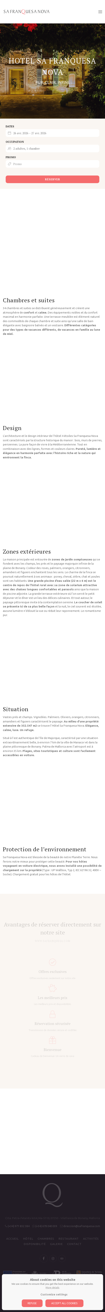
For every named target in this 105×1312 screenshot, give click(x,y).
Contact (74, 1244)
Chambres (46, 1238)
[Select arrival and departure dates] (52, 133)
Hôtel (28, 1238)
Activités (91, 1238)
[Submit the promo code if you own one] (52, 164)
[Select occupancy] (52, 148)
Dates (10, 126)
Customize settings (54, 1294)
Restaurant (68, 1238)
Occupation (15, 142)
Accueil (12, 1238)
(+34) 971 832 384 (19, 1226)
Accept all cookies (64, 1303)
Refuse (32, 1303)
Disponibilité (35, 1244)
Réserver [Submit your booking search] (52, 179)
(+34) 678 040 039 (46, 1226)
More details (52, 1287)
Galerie (56, 1244)
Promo (11, 157)
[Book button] (52, 173)
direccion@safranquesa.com (81, 1226)
